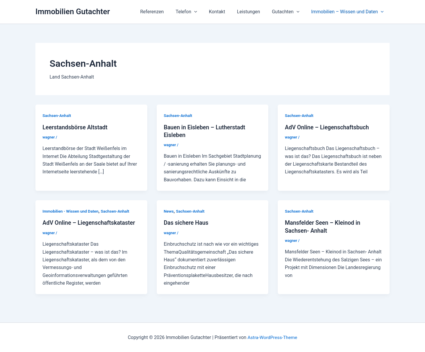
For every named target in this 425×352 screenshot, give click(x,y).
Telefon (197, 12)
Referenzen (165, 11)
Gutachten (289, 12)
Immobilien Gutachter (72, 11)
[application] (205, 12)
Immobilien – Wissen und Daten (348, 12)
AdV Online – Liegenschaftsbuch (328, 127)
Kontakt (225, 11)
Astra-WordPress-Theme (272, 337)
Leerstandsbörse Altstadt (75, 127)
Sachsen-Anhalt (57, 115)
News (169, 210)
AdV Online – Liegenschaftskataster (90, 222)
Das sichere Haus (187, 222)
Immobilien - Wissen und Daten (71, 210)
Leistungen (254, 11)
